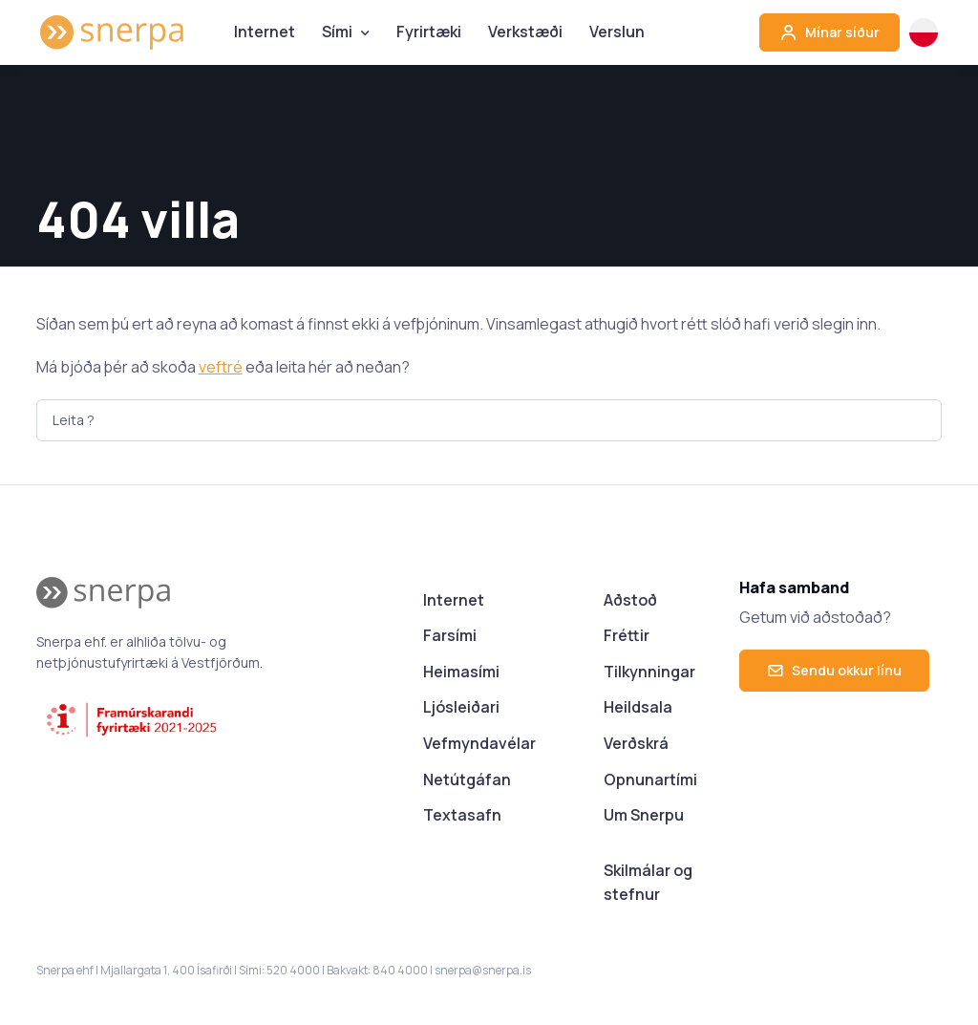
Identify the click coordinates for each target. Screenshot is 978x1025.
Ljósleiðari (461, 706)
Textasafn (462, 814)
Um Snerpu (644, 814)
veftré (221, 366)
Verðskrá (636, 743)
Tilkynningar (649, 671)
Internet (264, 31)
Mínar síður (829, 32)
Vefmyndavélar (479, 743)
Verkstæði (525, 31)
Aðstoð (630, 599)
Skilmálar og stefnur (648, 883)
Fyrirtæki (428, 31)
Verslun (617, 31)
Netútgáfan (467, 779)
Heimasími (461, 671)
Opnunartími (650, 779)
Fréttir (626, 635)
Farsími (450, 635)
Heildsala (638, 706)
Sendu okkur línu (834, 670)
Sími (337, 31)
